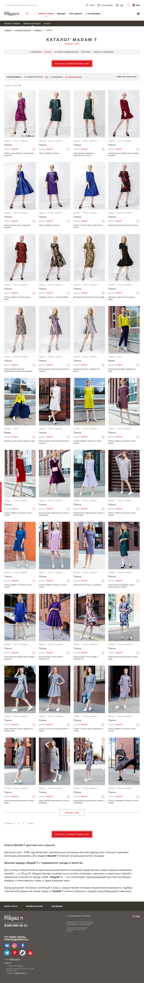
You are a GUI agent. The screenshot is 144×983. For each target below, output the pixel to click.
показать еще (72, 812)
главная (7, 30)
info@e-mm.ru (14, 959)
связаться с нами (27, 14)
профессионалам (34, 906)
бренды (61, 13)
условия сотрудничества (66, 52)
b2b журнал (75, 13)
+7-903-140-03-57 (19, 973)
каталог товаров (12, 23)
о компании (35, 52)
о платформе (93, 13)
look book (85, 52)
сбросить (127, 76)
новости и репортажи (103, 52)
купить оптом (46, 13)
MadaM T (38, 30)
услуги (47, 23)
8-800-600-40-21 (15, 925)
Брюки (111, 361)
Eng (138, 5)
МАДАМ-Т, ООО (72, 44)
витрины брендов (32, 23)
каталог (48, 52)
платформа (56, 906)
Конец (31, 823)
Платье (8, 145)
